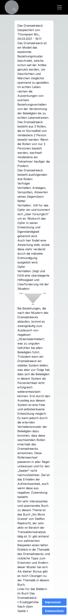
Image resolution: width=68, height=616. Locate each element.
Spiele (22, 611)
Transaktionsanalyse (31, 532)
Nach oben (25, 606)
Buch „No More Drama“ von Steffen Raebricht (31, 519)
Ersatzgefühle (28, 602)
